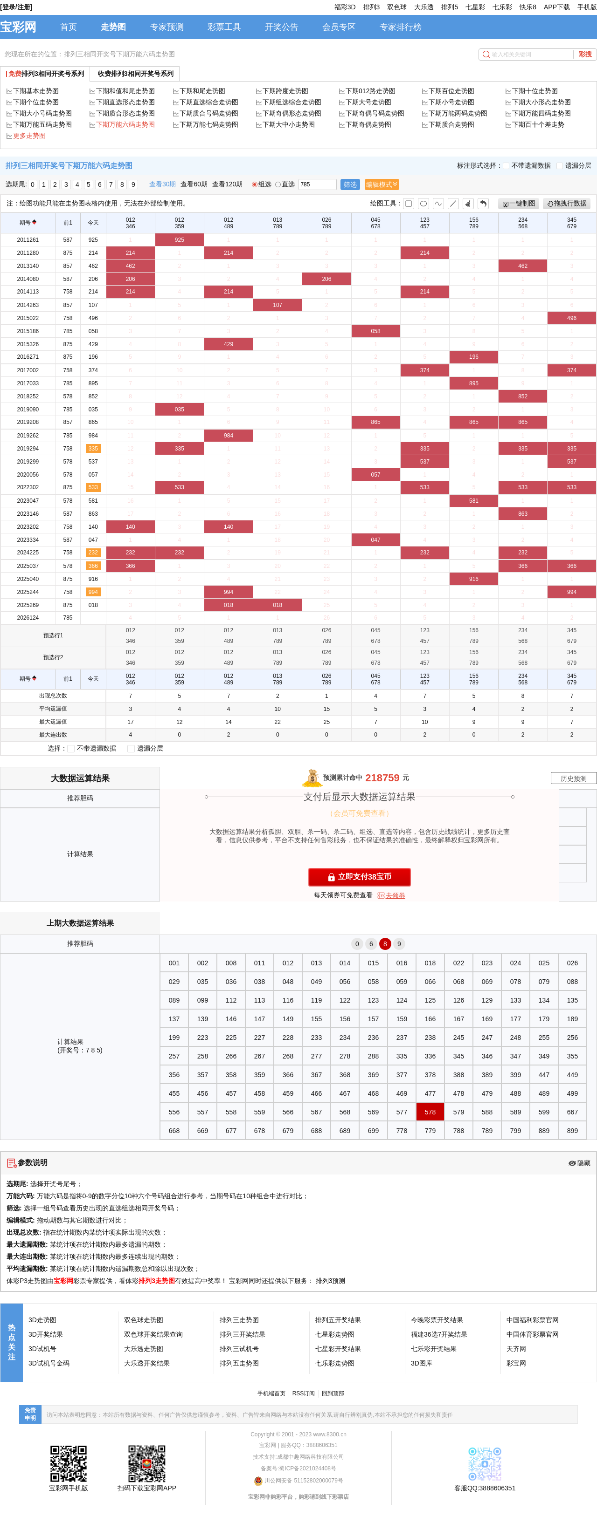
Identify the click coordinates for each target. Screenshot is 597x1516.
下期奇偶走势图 (368, 124)
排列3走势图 (157, 1280)
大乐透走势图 (143, 1348)
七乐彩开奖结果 (434, 1348)
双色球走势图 (143, 1320)
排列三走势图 (239, 1320)
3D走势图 (42, 1320)
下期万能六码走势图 (125, 124)
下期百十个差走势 (538, 124)
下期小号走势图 (451, 102)
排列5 (449, 7)
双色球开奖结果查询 (153, 1334)
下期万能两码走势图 (458, 113)
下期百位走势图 (451, 91)
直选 (285, 184)
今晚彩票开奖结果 (437, 1320)
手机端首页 (271, 1393)
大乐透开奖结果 (147, 1363)
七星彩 (475, 7)
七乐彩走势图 (334, 1363)
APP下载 (557, 7)
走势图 (113, 27)
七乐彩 (502, 7)
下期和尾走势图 (202, 91)
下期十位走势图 (535, 91)
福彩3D (345, 7)
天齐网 (516, 1348)
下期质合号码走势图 (209, 113)
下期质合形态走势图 (125, 113)
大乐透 (424, 7)
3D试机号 (42, 1348)
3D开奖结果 (45, 1334)
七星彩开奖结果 (338, 1348)
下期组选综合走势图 (292, 102)
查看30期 (162, 184)
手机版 (587, 7)
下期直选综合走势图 (209, 102)
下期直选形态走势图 (125, 102)
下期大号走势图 (368, 102)
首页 (68, 27)
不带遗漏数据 (527, 165)
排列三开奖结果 (242, 1334)
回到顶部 (333, 1393)
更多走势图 (29, 135)
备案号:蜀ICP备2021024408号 (298, 1468)
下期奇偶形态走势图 (292, 113)
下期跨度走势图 (285, 91)
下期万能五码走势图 (42, 124)
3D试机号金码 (48, 1363)
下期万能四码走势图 (541, 113)
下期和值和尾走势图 (125, 91)
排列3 (371, 7)
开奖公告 (281, 27)
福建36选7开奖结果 (439, 1334)
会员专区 (339, 27)
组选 (261, 184)
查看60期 (194, 184)
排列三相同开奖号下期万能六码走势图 (119, 54)
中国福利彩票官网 (533, 1320)
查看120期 (227, 184)
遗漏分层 (573, 165)
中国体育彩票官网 (533, 1334)
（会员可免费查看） (359, 813)
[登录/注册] (16, 7)
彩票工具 (224, 27)
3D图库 (421, 1363)
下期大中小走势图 (289, 124)
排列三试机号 (239, 1348)
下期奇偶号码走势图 (375, 113)
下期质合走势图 (451, 124)
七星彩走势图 (334, 1334)
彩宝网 (516, 1363)
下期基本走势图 (36, 91)
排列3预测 (331, 1280)
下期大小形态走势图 (541, 102)
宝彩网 (18, 27)
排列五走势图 (239, 1363)
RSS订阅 (303, 1393)
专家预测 (167, 27)
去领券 (395, 895)
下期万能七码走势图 (209, 124)
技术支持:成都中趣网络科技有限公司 (298, 1457)
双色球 (397, 7)
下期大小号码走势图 (42, 113)
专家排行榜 (401, 27)
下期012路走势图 (371, 91)
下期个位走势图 (36, 102)
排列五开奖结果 (338, 1320)
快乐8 (528, 7)
